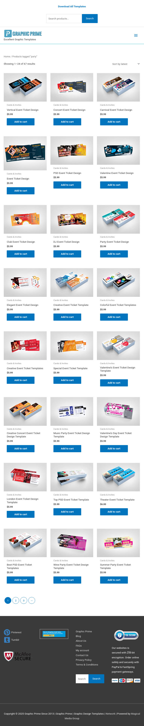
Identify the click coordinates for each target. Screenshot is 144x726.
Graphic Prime (84, 631)
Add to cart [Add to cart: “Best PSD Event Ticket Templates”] (20, 579)
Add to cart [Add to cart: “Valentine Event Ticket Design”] (114, 184)
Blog (78, 636)
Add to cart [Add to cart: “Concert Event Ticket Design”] (67, 121)
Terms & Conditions (87, 664)
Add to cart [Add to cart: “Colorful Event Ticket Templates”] (114, 316)
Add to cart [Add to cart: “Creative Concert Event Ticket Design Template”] (20, 448)
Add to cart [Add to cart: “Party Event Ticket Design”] (114, 253)
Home (7, 56)
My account (82, 650)
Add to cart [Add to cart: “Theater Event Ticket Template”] (114, 511)
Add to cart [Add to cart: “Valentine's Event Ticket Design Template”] (114, 382)
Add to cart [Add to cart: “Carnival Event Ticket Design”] (114, 121)
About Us (81, 640)
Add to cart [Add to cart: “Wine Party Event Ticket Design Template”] (67, 579)
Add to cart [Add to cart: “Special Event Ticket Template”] (67, 380)
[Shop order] (125, 64)
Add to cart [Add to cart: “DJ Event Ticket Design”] (67, 253)
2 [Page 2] (15, 600)
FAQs (79, 645)
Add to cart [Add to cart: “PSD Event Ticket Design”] (67, 184)
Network (110, 713)
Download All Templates (72, 6)
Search (90, 18)
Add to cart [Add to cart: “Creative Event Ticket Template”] (67, 316)
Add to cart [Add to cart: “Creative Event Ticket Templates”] (20, 380)
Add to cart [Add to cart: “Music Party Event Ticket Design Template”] (67, 448)
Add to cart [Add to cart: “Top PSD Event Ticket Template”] (67, 511)
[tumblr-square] (11, 640)
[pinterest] (13, 632)
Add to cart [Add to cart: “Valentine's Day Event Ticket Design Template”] (114, 448)
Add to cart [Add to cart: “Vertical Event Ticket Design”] (20, 121)
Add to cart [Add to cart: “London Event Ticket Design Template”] (20, 514)
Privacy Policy (84, 659)
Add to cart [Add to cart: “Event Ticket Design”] (20, 190)
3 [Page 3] (24, 600)
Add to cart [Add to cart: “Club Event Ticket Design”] (20, 253)
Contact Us (82, 655)
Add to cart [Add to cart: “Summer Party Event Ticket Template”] (114, 579)
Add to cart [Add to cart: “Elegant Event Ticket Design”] (20, 316)
